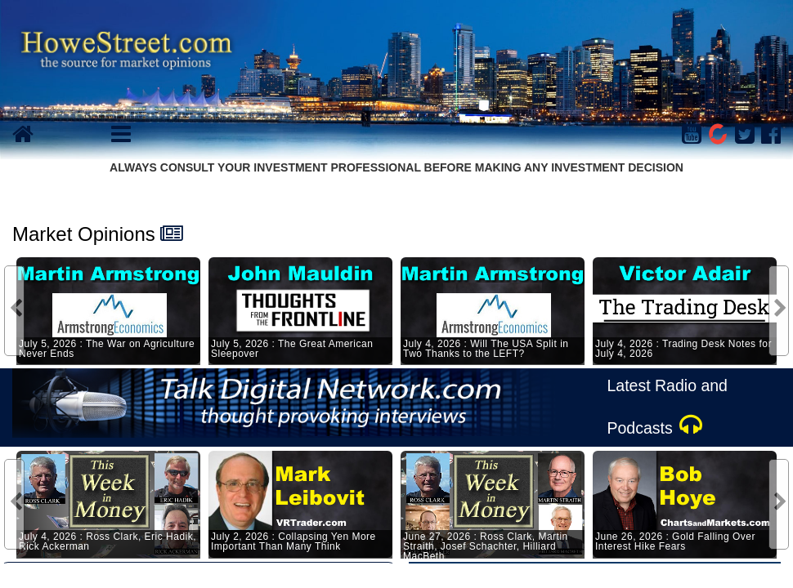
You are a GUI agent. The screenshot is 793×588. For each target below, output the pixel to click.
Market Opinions (83, 234)
